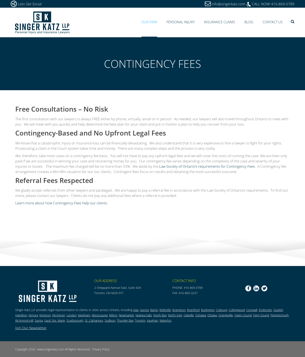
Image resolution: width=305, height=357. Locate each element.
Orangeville (225, 315)
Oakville (189, 315)
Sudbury (110, 320)
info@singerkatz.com (228, 3)
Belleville (165, 310)
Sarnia (39, 320)
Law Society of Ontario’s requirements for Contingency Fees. (207, 166)
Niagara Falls (144, 315)
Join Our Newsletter (31, 327)
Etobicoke (265, 310)
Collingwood (237, 310)
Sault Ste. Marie (54, 320)
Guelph (278, 310)
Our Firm (149, 22)
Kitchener (58, 315)
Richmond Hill (24, 320)
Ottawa (212, 315)
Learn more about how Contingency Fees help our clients (61, 203)
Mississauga (100, 315)
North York (175, 315)
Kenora (33, 315)
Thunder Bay (125, 320)
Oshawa (200, 315)
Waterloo (165, 320)
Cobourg (221, 310)
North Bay (159, 315)
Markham (84, 315)
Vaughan (152, 320)
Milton (113, 315)
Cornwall (251, 310)
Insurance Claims (219, 22)
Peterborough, (279, 315)
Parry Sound (261, 315)
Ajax (136, 310)
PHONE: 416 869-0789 (187, 288)
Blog (248, 22)
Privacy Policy (101, 349)
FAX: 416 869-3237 (185, 293)
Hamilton (21, 315)
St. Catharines (94, 320)
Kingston (45, 315)
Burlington (208, 310)
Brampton (179, 310)
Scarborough (75, 320)
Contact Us (273, 22)
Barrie (154, 310)
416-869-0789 (270, 3)
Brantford (193, 310)
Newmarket (126, 315)
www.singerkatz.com (50, 349)
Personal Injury (180, 22)
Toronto (140, 320)
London (71, 315)
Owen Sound (243, 315)
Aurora (144, 310)
